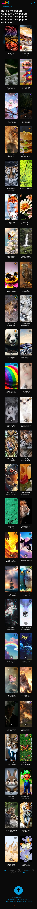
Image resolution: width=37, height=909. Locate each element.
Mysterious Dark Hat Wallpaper (11, 729)
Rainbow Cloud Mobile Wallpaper (11, 662)
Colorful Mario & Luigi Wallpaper (25, 797)
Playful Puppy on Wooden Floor (11, 425)
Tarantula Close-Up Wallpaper (11, 87)
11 (21, 870)
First (4, 870)
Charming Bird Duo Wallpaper (26, 594)
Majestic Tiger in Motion (26, 831)
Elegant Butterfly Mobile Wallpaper (11, 695)
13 (27, 870)
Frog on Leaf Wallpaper (26, 188)
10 (19, 870)
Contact (14, 897)
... (10, 870)
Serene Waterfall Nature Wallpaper (26, 256)
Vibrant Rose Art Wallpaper (11, 54)
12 (24, 870)
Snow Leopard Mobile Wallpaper (26, 324)
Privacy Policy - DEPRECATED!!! (14, 901)
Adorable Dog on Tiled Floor (11, 324)
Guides (30, 901)
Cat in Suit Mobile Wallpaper (11, 763)
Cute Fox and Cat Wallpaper (11, 223)
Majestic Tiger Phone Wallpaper (11, 189)
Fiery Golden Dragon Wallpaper (11, 560)
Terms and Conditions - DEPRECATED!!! (18, 899)
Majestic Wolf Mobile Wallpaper (26, 729)
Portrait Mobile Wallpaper (26, 391)
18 (18, 872)
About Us (21, 897)
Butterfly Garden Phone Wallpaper (25, 763)
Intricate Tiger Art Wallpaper (11, 459)
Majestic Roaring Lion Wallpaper (25, 695)
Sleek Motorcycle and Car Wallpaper (26, 358)
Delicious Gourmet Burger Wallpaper (26, 54)
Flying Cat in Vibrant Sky (26, 560)
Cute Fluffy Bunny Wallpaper (11, 797)
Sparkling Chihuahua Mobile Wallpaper (26, 425)
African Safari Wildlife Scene (11, 864)
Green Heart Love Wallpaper (11, 527)
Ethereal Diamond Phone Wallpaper (26, 628)
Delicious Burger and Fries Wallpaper (26, 155)
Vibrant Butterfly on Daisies (11, 256)
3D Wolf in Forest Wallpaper (11, 628)
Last (24, 872)
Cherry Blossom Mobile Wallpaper (11, 121)
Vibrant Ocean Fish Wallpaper (26, 662)
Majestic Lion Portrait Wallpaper (26, 527)
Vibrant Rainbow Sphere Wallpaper (11, 391)
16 (12, 872)
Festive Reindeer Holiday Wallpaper (11, 493)
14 (30, 870)
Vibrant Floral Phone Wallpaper (25, 223)
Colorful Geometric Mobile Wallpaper (26, 493)
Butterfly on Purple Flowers (26, 864)
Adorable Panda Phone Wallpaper (11, 358)
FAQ (25, 901)
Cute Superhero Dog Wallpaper (26, 87)
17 (15, 872)
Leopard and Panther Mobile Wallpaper (11, 831)
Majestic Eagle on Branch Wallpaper (26, 290)
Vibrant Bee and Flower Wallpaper (11, 290)
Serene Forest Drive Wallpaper (26, 121)
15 (33, 870)
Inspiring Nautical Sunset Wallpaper (11, 594)
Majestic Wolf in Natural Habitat (11, 155)
